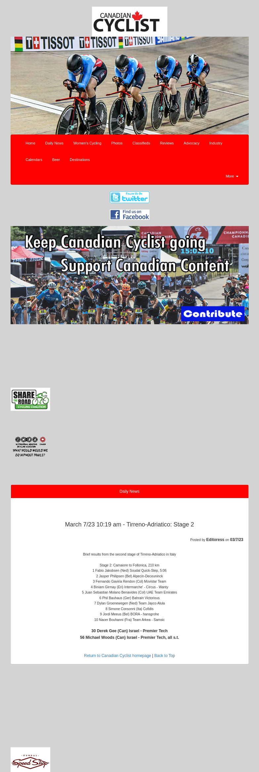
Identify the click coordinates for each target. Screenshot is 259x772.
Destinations (80, 160)
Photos (116, 143)
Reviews (167, 143)
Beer (56, 160)
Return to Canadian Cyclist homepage (117, 655)
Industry (215, 143)
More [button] (232, 176)
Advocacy (191, 143)
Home (30, 143)
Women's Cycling (87, 143)
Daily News (54, 143)
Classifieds (141, 143)
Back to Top (164, 655)
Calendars (34, 160)
